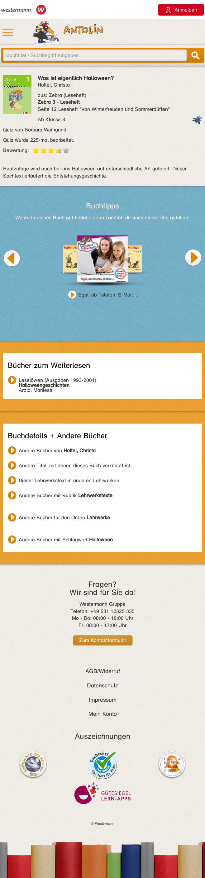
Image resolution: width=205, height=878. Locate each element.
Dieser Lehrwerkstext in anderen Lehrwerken (69, 480)
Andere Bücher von (57, 450)
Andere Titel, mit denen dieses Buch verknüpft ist (74, 465)
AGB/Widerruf (102, 671)
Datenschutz (102, 685)
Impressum (103, 699)
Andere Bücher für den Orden (64, 517)
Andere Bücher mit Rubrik (65, 495)
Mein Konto (102, 713)
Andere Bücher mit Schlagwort (66, 540)
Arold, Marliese (57, 381)
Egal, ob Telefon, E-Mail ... (108, 295)
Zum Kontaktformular (102, 640)
